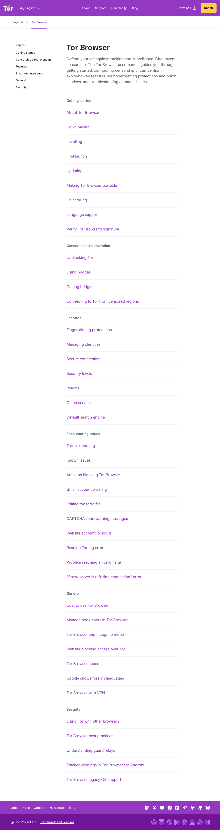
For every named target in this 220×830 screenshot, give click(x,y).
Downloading (78, 127)
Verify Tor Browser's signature (93, 229)
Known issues (79, 460)
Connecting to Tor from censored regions (103, 301)
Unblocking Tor (80, 257)
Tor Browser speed (83, 663)
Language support (82, 214)
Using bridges (79, 272)
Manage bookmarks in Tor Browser (97, 620)
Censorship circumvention (33, 59)
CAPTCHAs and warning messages (97, 518)
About (86, 8)
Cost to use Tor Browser (88, 605)
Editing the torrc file (84, 504)
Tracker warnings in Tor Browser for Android (105, 765)
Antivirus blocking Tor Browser (93, 475)
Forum (73, 808)
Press (26, 808)
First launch (77, 156)
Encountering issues (29, 73)
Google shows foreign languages (95, 678)
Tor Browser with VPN (86, 692)
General (21, 80)
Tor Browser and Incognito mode (95, 634)
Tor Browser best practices (90, 736)
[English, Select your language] (30, 8)
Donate (209, 8)
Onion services (80, 402)
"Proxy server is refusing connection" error (104, 577)
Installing (74, 141)
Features (21, 66)
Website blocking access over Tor (96, 649)
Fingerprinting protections (89, 329)
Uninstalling (77, 200)
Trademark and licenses (57, 822)
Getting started (25, 52)
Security (21, 87)
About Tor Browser (83, 112)
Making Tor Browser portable (92, 185)
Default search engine (86, 417)
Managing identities (84, 344)
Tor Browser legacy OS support (94, 779)
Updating (74, 170)
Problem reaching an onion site (94, 562)
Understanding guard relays (91, 750)
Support (100, 8)
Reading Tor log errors (86, 547)
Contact (39, 808)
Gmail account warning (87, 489)
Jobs (14, 808)
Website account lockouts (89, 533)
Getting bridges (80, 286)
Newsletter (57, 808)
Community (119, 8)
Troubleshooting (81, 445)
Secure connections (84, 359)
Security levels (79, 373)
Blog (135, 8)
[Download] (187, 8)
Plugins (73, 388)
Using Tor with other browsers (93, 721)
